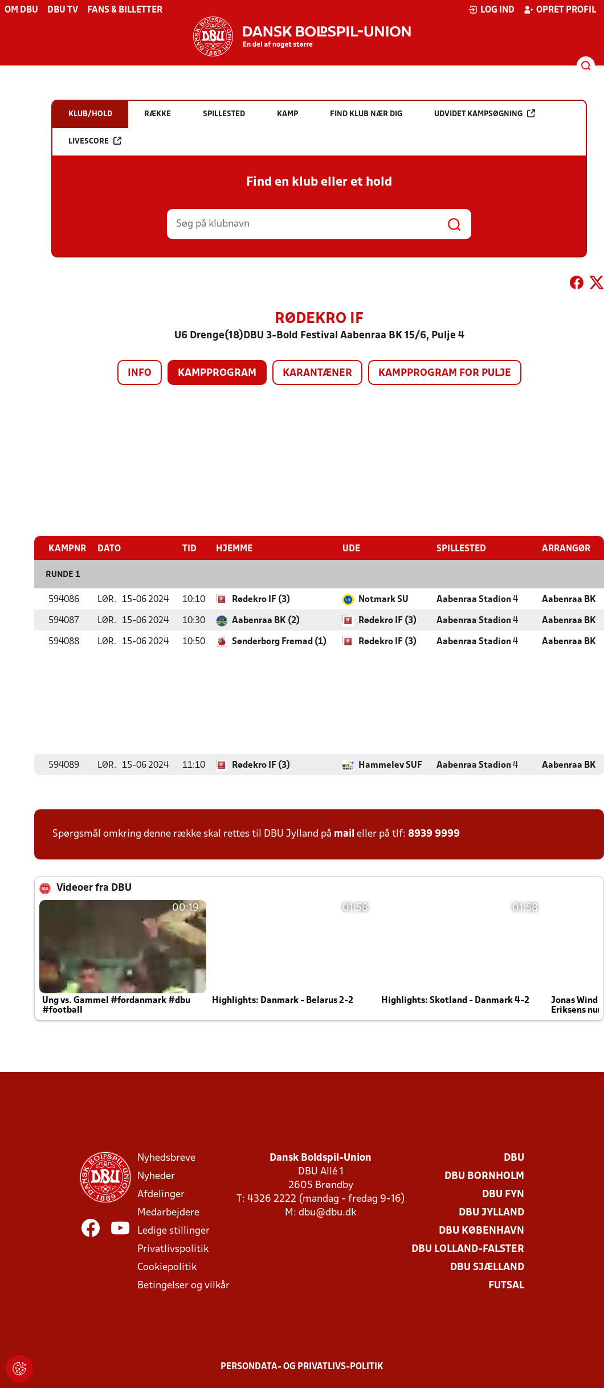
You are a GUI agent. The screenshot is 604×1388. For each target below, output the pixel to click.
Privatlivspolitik (173, 1249)
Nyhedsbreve (166, 1157)
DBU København (481, 1230)
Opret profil (560, 10)
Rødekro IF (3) (261, 599)
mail (344, 833)
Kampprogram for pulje (444, 373)
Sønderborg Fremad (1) (279, 641)
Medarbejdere (168, 1212)
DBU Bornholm (484, 1176)
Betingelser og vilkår (183, 1285)
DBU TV (62, 10)
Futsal (506, 1285)
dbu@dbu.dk (327, 1212)
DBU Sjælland (487, 1267)
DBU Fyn (503, 1194)
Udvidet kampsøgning (484, 113)
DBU (514, 1157)
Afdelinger (161, 1194)
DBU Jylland (491, 1212)
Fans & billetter (124, 10)
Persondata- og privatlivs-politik (302, 1366)
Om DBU (21, 10)
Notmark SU (383, 599)
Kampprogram (217, 373)
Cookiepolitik (167, 1267)
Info (140, 373)
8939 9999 (434, 833)
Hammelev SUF (390, 765)
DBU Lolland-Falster (467, 1249)
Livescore (94, 141)
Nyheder (156, 1176)
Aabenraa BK (569, 599)
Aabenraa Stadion (473, 599)
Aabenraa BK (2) (266, 620)
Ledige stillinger (173, 1230)
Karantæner (317, 373)
